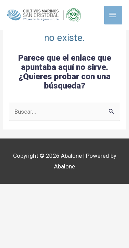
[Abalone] (44, 15)
